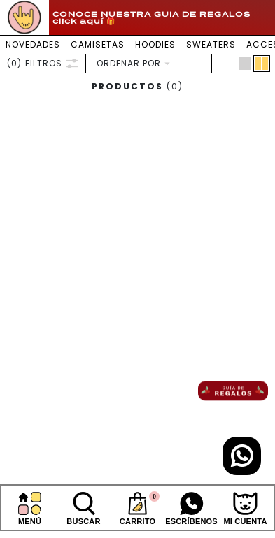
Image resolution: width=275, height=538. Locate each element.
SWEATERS (211, 44)
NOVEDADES (33, 44)
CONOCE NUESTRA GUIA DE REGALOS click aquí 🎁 (151, 17)
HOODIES (155, 44)
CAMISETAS (98, 44)
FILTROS (42, 63)
